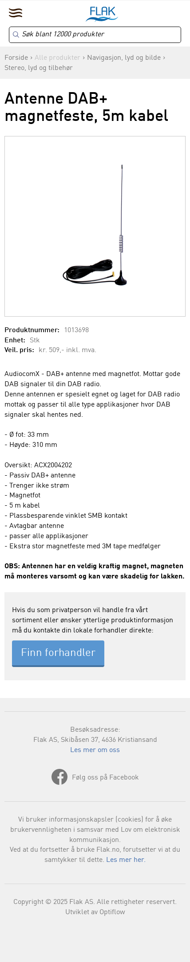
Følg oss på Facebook (105, 777)
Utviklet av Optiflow (95, 912)
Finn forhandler (58, 653)
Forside (16, 58)
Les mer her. (126, 860)
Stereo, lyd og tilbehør (38, 68)
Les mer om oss (95, 750)
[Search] (95, 35)
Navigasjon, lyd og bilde (124, 58)
